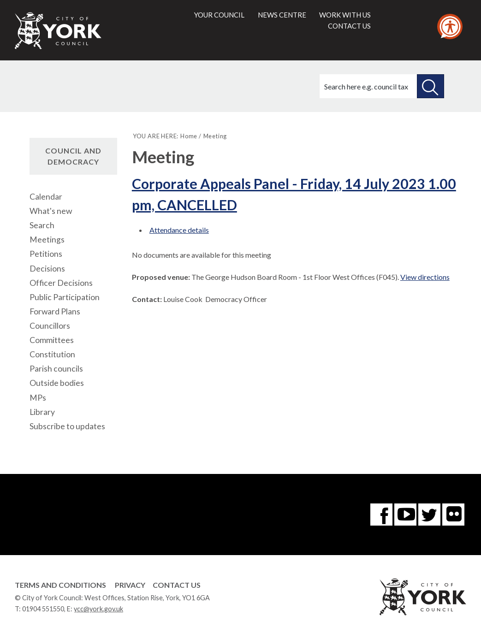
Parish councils (56, 368)
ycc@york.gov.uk (98, 609)
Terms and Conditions (60, 584)
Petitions (46, 254)
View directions (425, 276)
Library (42, 412)
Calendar (46, 196)
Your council (219, 15)
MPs (38, 397)
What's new (51, 211)
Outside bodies (57, 383)
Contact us (349, 26)
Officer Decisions (61, 283)
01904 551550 (43, 609)
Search (42, 225)
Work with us (345, 15)
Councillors (50, 326)
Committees (52, 340)
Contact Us (177, 584)
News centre (282, 15)
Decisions (47, 268)
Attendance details (179, 229)
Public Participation (65, 297)
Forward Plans (55, 311)
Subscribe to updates (67, 426)
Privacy (130, 584)
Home (188, 136)
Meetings (47, 239)
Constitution (52, 354)
